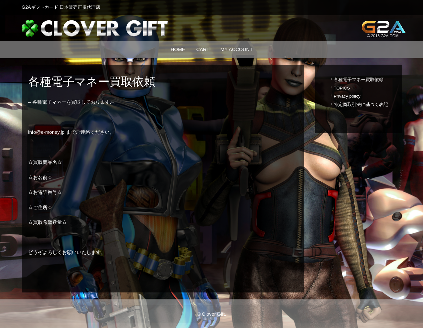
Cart (203, 49)
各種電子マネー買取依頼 (359, 79)
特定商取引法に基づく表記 (361, 104)
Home (178, 49)
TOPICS (342, 88)
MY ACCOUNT (237, 49)
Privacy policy (347, 96)
